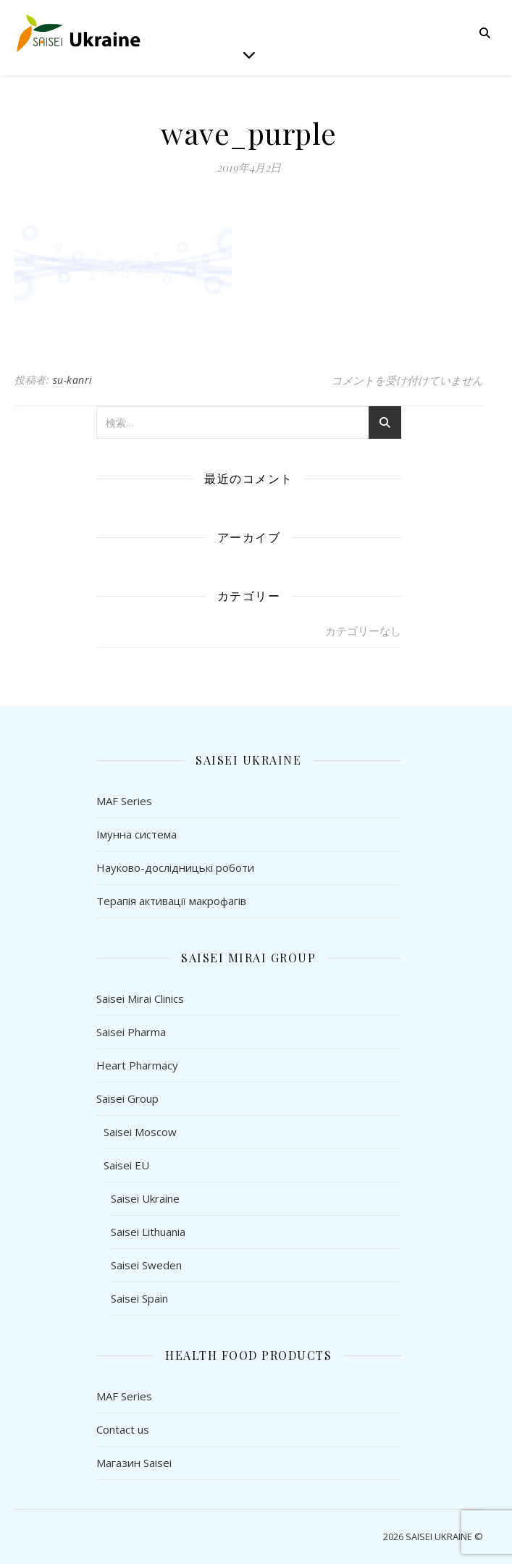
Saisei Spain (139, 1298)
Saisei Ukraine (145, 1198)
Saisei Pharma (131, 1032)
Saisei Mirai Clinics (140, 998)
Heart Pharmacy (137, 1065)
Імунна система (136, 834)
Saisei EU (126, 1165)
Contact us (122, 1429)
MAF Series (124, 801)
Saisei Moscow (140, 1131)
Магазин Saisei (134, 1462)
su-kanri (73, 380)
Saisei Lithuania (148, 1231)
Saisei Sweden (146, 1265)
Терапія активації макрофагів (171, 901)
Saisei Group (127, 1098)
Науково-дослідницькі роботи (175, 867)
